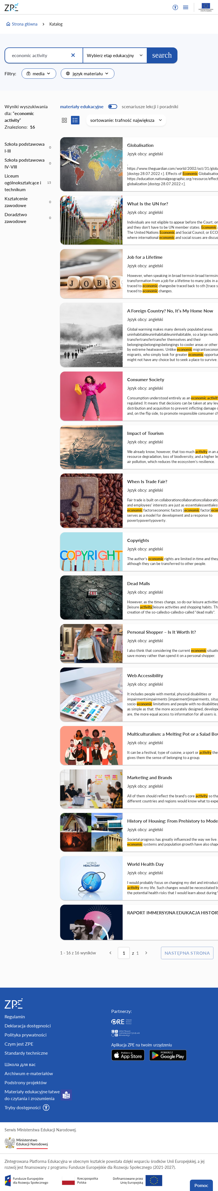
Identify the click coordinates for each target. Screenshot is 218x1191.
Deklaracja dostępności (28, 1025)
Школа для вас (20, 1064)
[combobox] (39, 73)
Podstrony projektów (26, 1082)
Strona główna (21, 24)
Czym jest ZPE (19, 1043)
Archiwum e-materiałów (29, 1073)
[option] (28, 147)
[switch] (119, 106)
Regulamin (15, 1016)
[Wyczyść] (73, 55)
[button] (175, 7)
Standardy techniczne (26, 1053)
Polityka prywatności (26, 1034)
